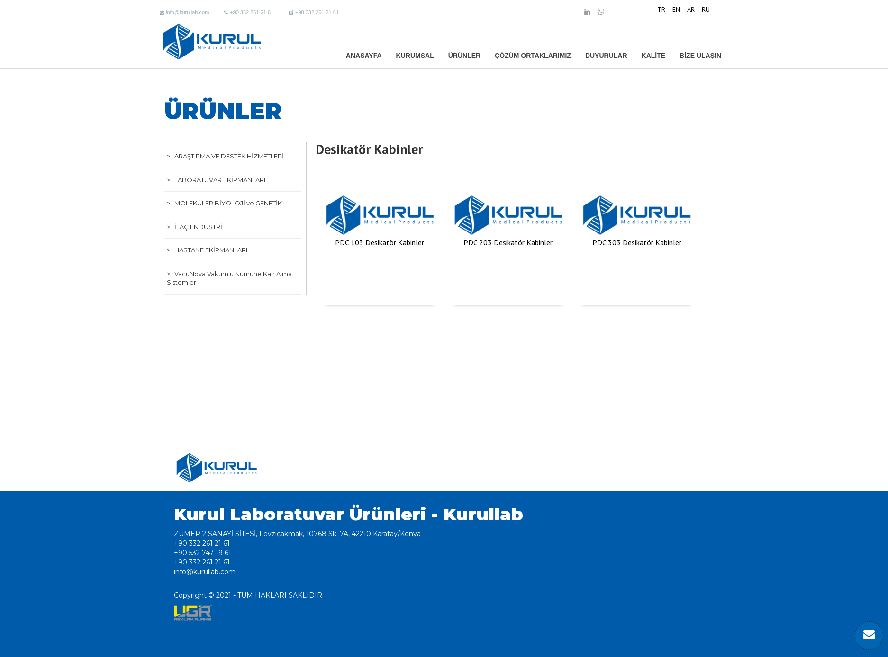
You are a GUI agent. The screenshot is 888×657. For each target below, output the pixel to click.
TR (661, 9)
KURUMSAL (415, 55)
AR (691, 9)
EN (676, 9)
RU (706, 9)
